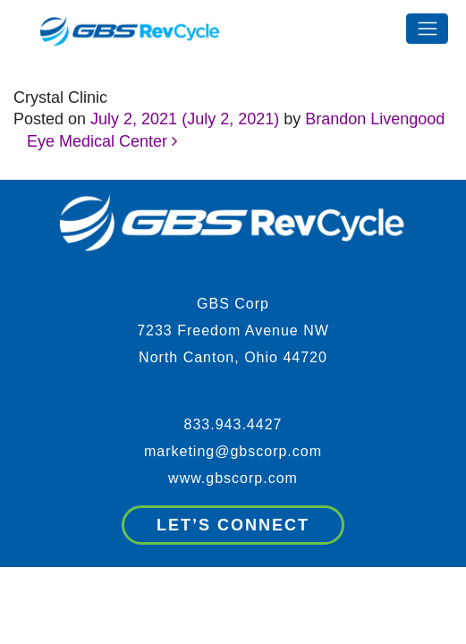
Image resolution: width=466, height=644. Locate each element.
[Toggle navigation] (427, 28)
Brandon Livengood (375, 119)
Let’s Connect (233, 525)
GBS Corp (233, 303)
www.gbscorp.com (233, 478)
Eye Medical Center (102, 141)
